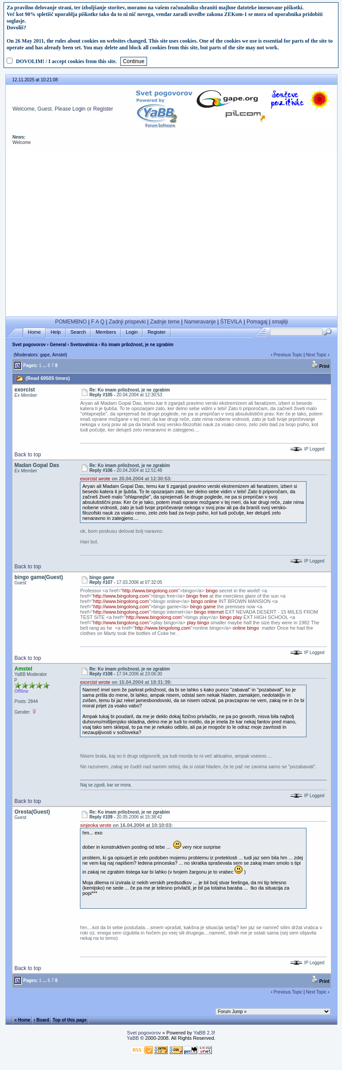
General (58, 344)
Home (34, 332)
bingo (212, 590)
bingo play (231, 617)
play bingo (198, 622)
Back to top (27, 454)
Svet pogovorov (29, 344)
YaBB (133, 1038)
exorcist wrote (95, 478)
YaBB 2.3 (203, 1032)
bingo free (197, 596)
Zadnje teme (165, 322)
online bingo (246, 628)
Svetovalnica (83, 344)
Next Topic (316, 354)
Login (78, 109)
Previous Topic (288, 354)
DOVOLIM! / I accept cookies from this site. (66, 61)
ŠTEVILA (231, 322)
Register (103, 109)
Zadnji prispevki (127, 322)
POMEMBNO (71, 322)
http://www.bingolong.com (150, 590)
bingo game (203, 606)
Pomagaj (257, 322)
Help (55, 332)
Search (78, 332)
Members (105, 332)
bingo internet (209, 612)
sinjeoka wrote (95, 825)
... (44, 365)
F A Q (97, 322)
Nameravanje (200, 322)
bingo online (204, 601)
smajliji (280, 322)
